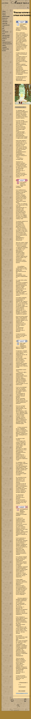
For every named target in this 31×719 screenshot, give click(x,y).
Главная (4, 11)
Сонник (3, 30)
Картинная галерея (6, 42)
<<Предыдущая (23, 682)
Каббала (4, 45)
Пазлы (3, 33)
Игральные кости (5, 37)
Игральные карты (6, 35)
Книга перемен (5, 31)
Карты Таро (4, 23)
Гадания (4, 14)
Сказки (3, 40)
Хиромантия (4, 21)
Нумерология (5, 18)
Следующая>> (22, 686)
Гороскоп (4, 13)
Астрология (4, 19)
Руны (3, 26)
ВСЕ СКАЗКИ (22, 691)
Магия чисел (20, 2)
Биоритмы (4, 38)
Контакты (4, 47)
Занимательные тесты (7, 43)
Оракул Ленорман (5, 25)
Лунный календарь (6, 16)
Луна (3, 28)
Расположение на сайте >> (20, 107)
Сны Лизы (4, 50)
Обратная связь (5, 48)
